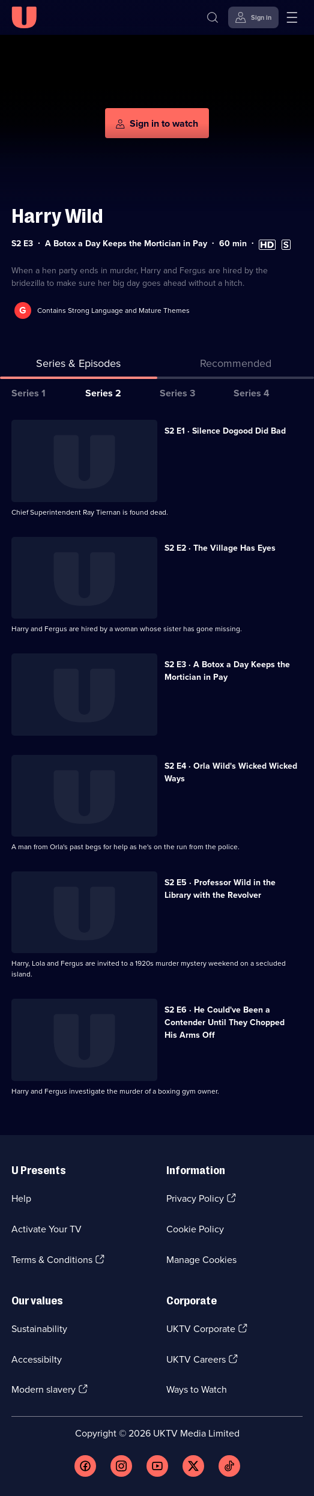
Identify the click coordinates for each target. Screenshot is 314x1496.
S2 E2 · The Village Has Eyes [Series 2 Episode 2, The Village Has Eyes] (220, 548)
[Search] (212, 17)
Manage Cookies (201, 1260)
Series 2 (103, 393)
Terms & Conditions (51, 1260)
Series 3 (177, 393)
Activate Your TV (46, 1229)
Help (21, 1198)
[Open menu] (292, 17)
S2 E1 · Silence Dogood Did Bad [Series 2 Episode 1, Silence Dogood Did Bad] (225, 431)
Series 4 (252, 393)
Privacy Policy (195, 1198)
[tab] (236, 366)
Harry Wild (57, 216)
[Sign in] (253, 17)
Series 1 (28, 393)
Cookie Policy (195, 1229)
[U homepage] (24, 17)
